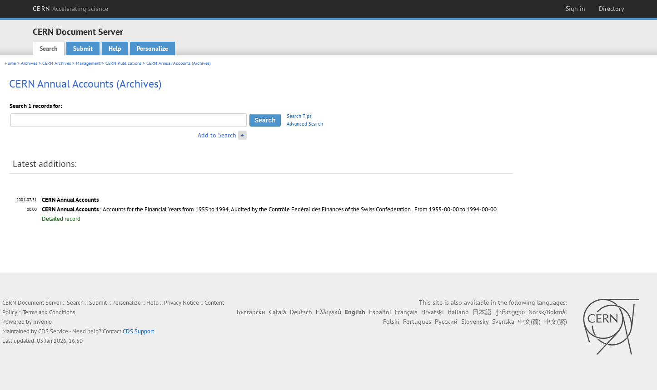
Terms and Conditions (49, 312)
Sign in (575, 9)
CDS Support (138, 331)
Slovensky (474, 321)
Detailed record (61, 219)
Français (406, 312)
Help (115, 48)
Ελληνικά (328, 312)
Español (380, 312)
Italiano (458, 312)
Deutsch (301, 312)
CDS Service (53, 331)
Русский (446, 321)
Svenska (503, 321)
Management (88, 63)
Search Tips (299, 116)
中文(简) (529, 321)
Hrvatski (432, 312)
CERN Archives (56, 63)
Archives (29, 63)
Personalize (152, 48)
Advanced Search (305, 124)
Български (251, 312)
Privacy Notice (181, 303)
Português (417, 321)
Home (10, 63)
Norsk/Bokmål (547, 312)
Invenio (42, 322)
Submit (83, 48)
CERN (70, 9)
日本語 (482, 312)
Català (277, 312)
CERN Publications (123, 63)
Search (49, 48)
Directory (611, 9)
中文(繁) (555, 321)
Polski (391, 321)
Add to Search (217, 135)
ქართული (510, 312)
